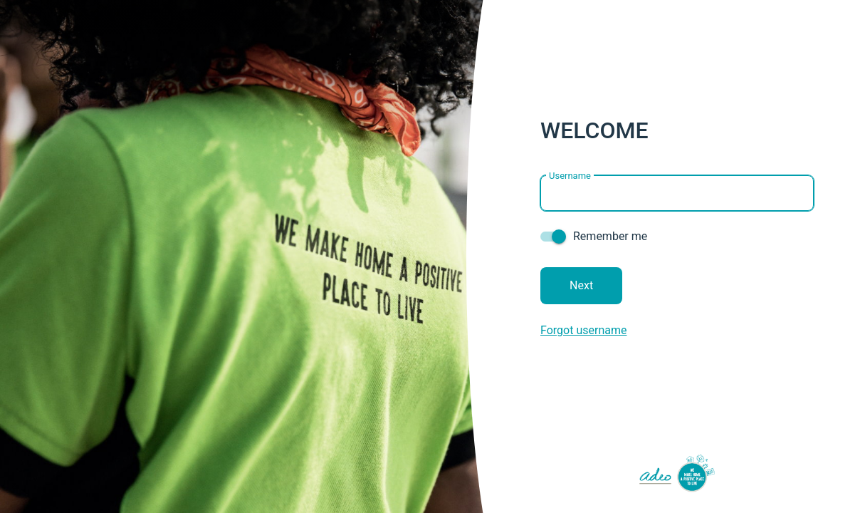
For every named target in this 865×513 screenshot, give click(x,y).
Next (581, 285)
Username (570, 175)
